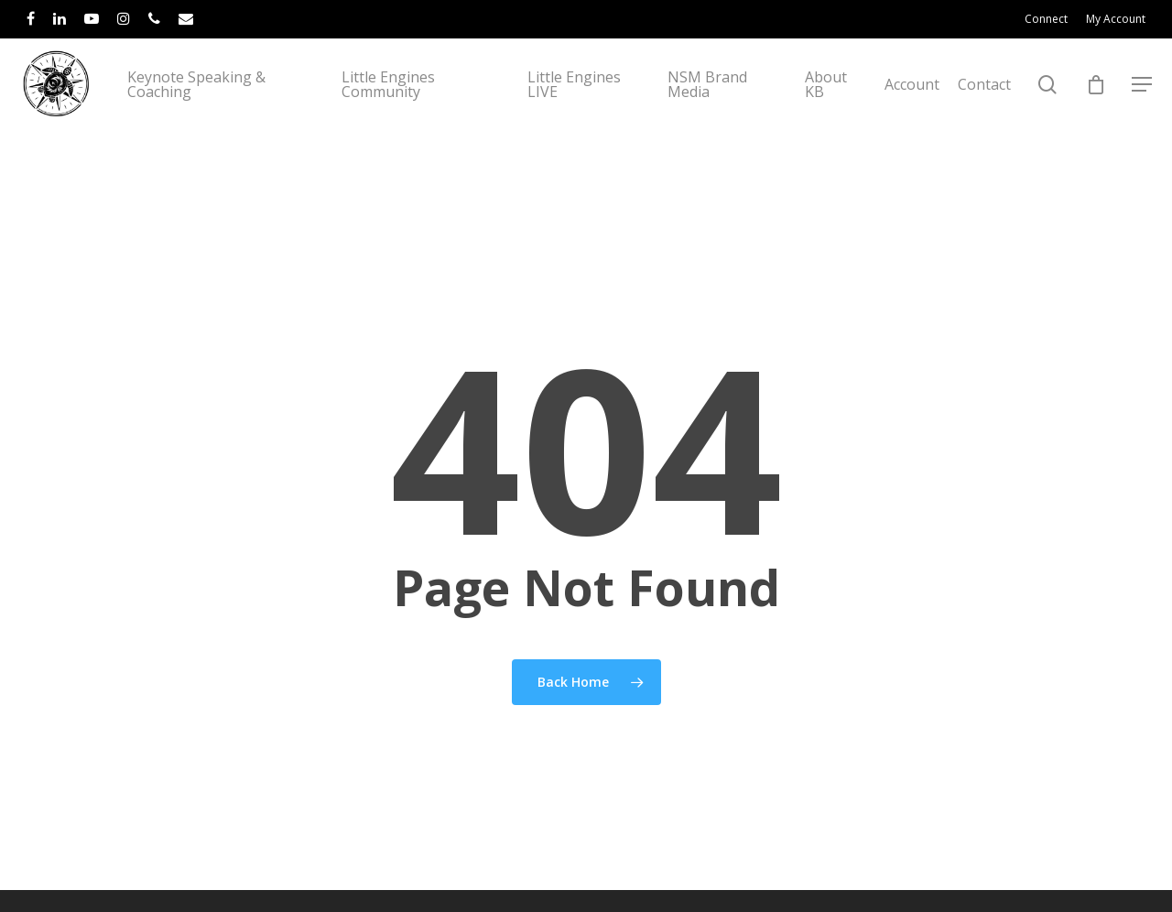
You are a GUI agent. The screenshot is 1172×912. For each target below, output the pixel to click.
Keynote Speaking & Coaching (248, 116)
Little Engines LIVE (599, 116)
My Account (1115, 19)
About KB (831, 116)
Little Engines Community (425, 116)
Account (911, 116)
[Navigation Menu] (1143, 116)
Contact (984, 116)
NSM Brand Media (722, 116)
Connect (1046, 19)
